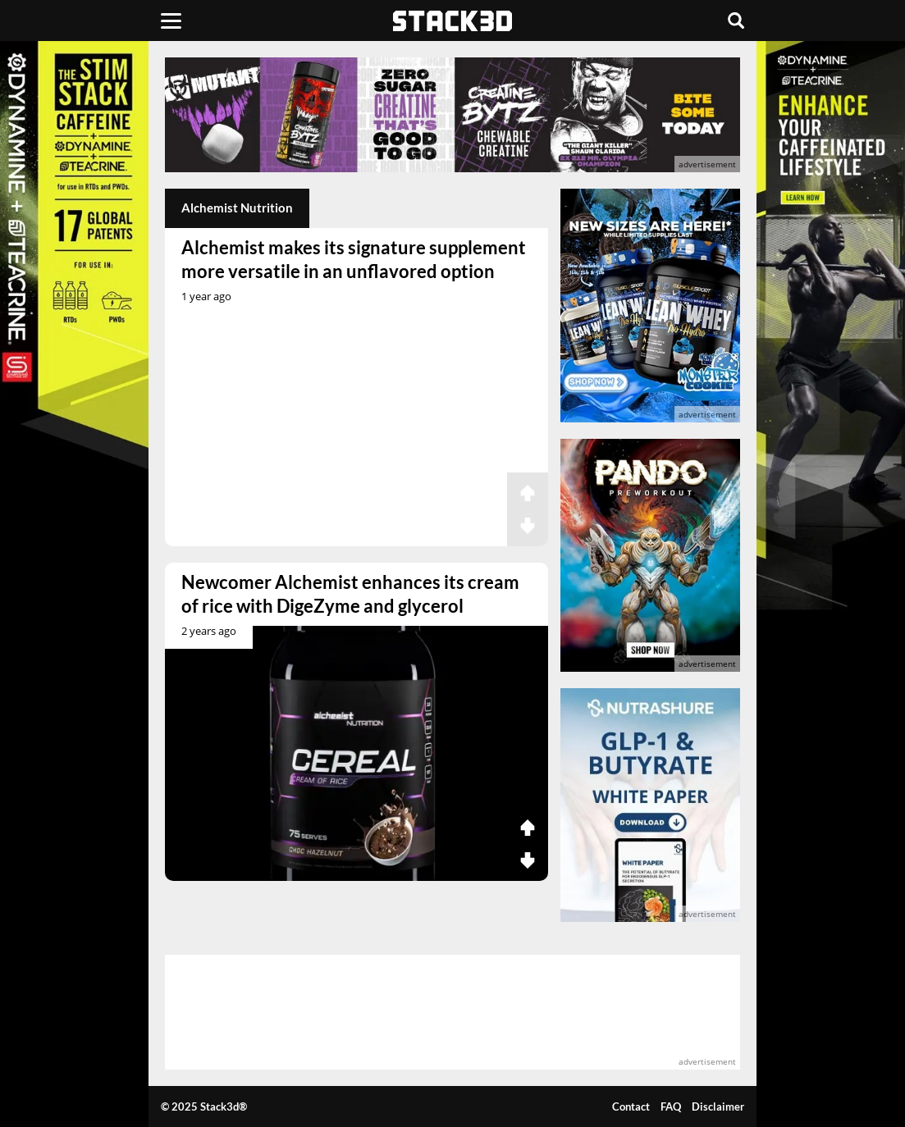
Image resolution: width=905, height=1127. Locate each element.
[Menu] (171, 20)
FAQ (670, 1106)
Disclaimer (718, 1106)
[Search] (736, 20)
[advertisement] (452, 114)
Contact (631, 1106)
